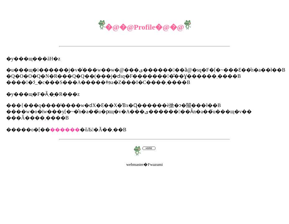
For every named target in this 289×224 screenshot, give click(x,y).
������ (65, 129)
